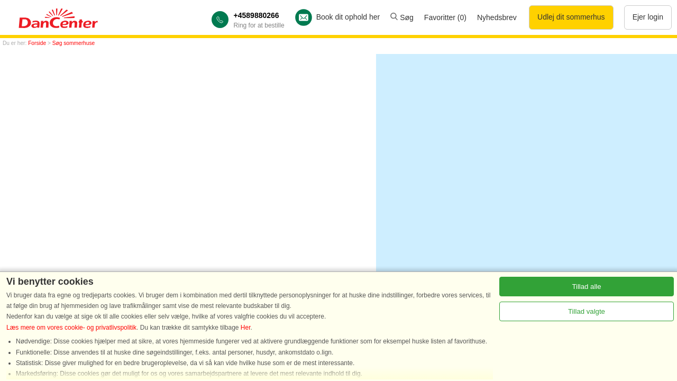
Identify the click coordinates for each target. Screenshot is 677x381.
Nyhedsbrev (497, 17)
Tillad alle (586, 287)
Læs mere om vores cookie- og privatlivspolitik (71, 327)
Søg (402, 17)
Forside (37, 43)
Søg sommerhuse (73, 43)
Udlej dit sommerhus (571, 17)
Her (246, 327)
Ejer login (648, 17)
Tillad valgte (586, 311)
